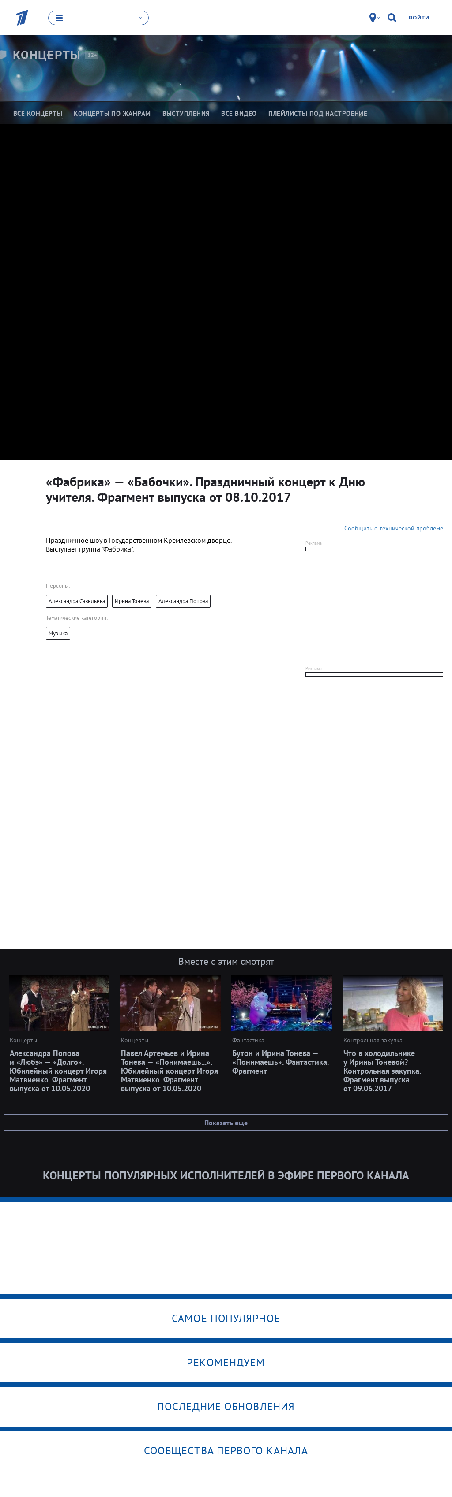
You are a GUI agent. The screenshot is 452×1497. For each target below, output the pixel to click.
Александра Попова (183, 600)
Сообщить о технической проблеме (393, 528)
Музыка (58, 633)
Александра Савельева (77, 600)
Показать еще (226, 1122)
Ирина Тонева (132, 600)
